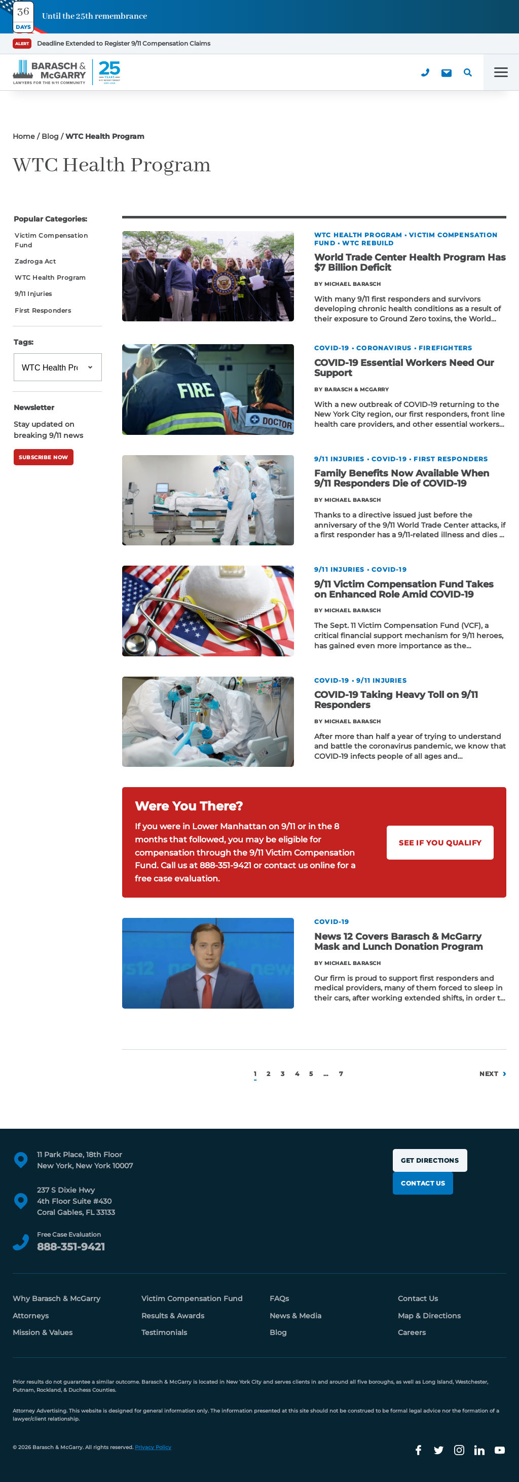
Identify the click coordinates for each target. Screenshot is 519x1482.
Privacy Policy (153, 1447)
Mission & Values (42, 1332)
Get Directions (430, 1160)
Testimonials (164, 1332)
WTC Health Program (50, 277)
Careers (412, 1332)
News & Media (295, 1315)
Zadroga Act (35, 261)
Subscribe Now (43, 457)
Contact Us (423, 1183)
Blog (50, 136)
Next (488, 1074)
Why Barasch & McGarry (56, 1298)
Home (24, 136)
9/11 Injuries (33, 294)
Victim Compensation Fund (51, 240)
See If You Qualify (440, 842)
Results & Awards (172, 1315)
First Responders (43, 310)
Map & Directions (429, 1315)
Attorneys (31, 1315)
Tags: (23, 342)
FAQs (279, 1298)
